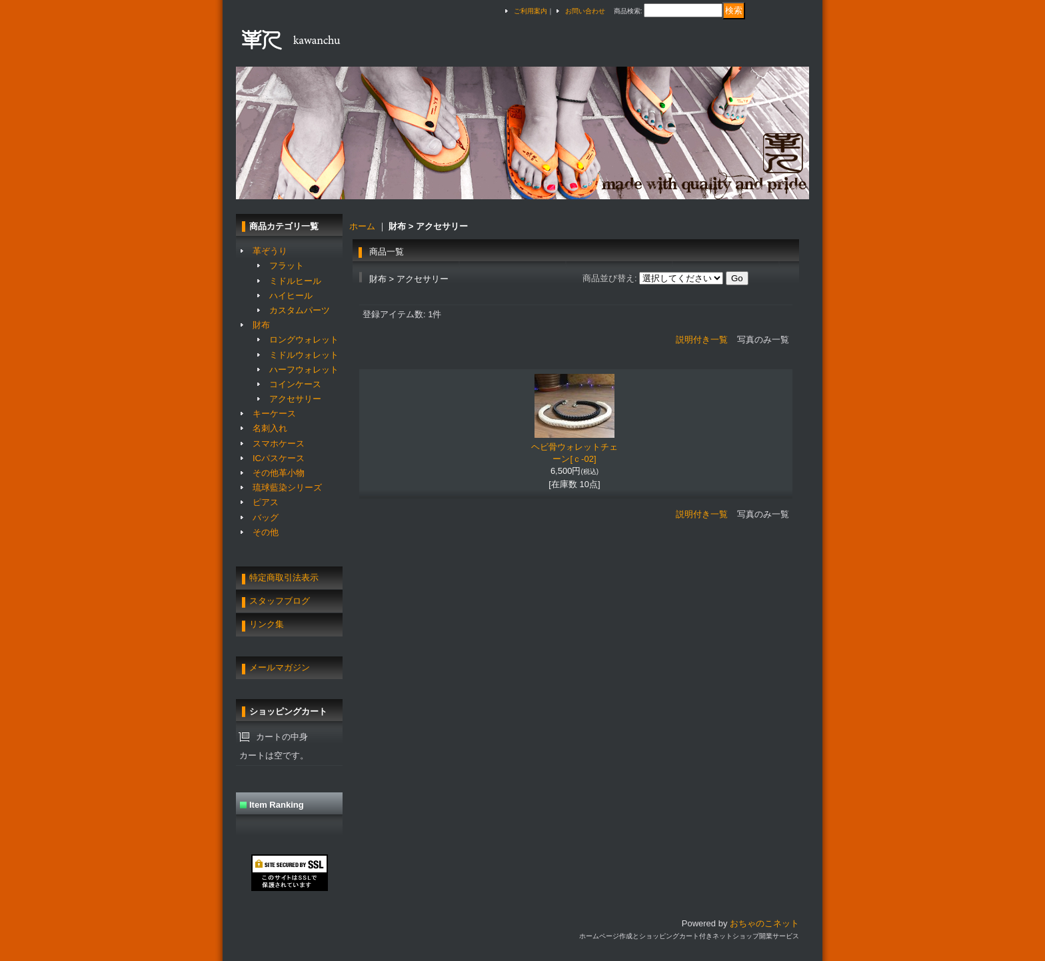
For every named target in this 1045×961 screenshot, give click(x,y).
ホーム (362, 226)
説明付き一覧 (702, 340)
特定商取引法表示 (284, 577)
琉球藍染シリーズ (287, 487)
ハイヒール (291, 296)
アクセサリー (295, 399)
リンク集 (266, 624)
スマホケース (279, 444)
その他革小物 (279, 473)
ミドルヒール (295, 281)
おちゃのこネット (764, 923)
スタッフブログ (279, 601)
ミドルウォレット (304, 355)
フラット (286, 266)
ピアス (266, 502)
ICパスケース (279, 458)
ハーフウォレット (304, 370)
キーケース (274, 414)
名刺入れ (270, 428)
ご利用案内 (530, 11)
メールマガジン (279, 667)
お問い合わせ (585, 11)
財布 (261, 325)
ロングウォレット (304, 340)
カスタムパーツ (299, 310)
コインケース (295, 384)
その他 (266, 532)
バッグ (266, 517)
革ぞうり (270, 251)
